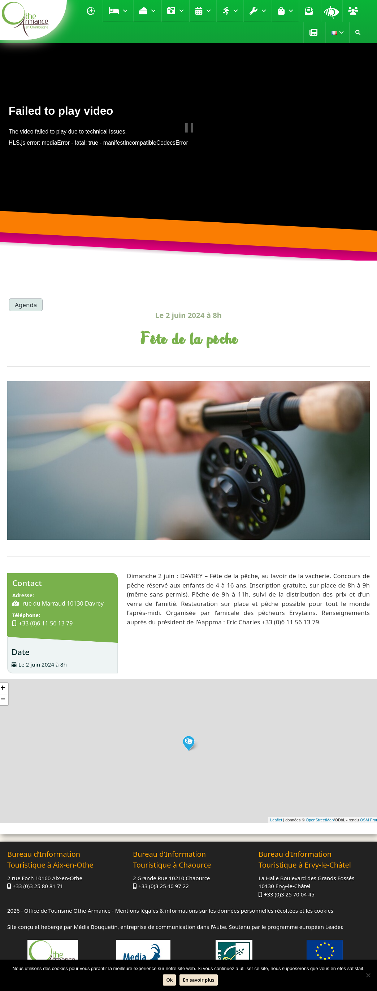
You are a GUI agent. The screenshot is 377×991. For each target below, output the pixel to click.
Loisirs (236, 11)
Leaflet (276, 820)
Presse (314, 32)
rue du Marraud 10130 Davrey (62, 603)
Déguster (153, 11)
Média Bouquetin (95, 926)
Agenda (209, 11)
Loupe (331, 11)
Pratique (264, 11)
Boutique (291, 11)
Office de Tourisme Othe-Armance (67, 910)
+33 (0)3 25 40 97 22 (163, 886)
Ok (169, 980)
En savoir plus (198, 980)
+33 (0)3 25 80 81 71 (38, 886)
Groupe (354, 11)
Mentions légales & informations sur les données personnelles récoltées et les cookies (224, 910)
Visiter (181, 11)
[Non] (368, 975)
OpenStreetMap (320, 820)
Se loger (125, 11)
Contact (310, 11)
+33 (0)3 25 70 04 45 (289, 894)
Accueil (92, 11)
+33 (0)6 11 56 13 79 (46, 623)
